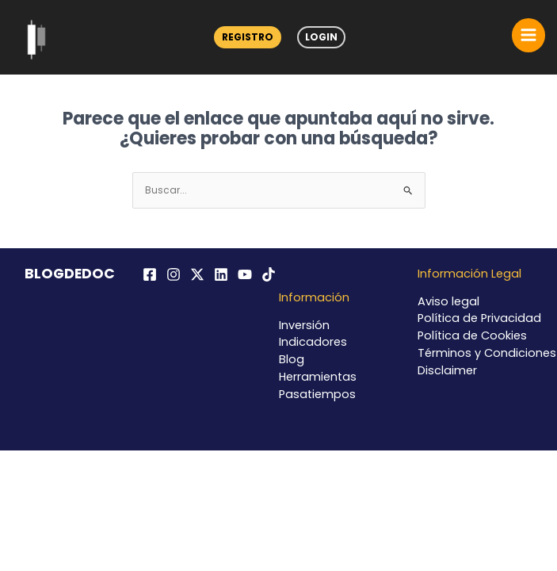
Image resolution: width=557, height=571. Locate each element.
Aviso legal (448, 301)
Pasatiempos (317, 394)
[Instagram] (173, 274)
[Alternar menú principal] (528, 35)
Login (321, 37)
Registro (247, 37)
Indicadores (313, 342)
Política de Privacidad (479, 318)
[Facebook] (150, 274)
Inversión (304, 325)
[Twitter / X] (197, 274)
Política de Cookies (472, 335)
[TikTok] (268, 274)
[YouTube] (245, 274)
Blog (291, 359)
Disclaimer (447, 370)
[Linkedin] (221, 274)
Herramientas (318, 377)
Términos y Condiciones (487, 353)
